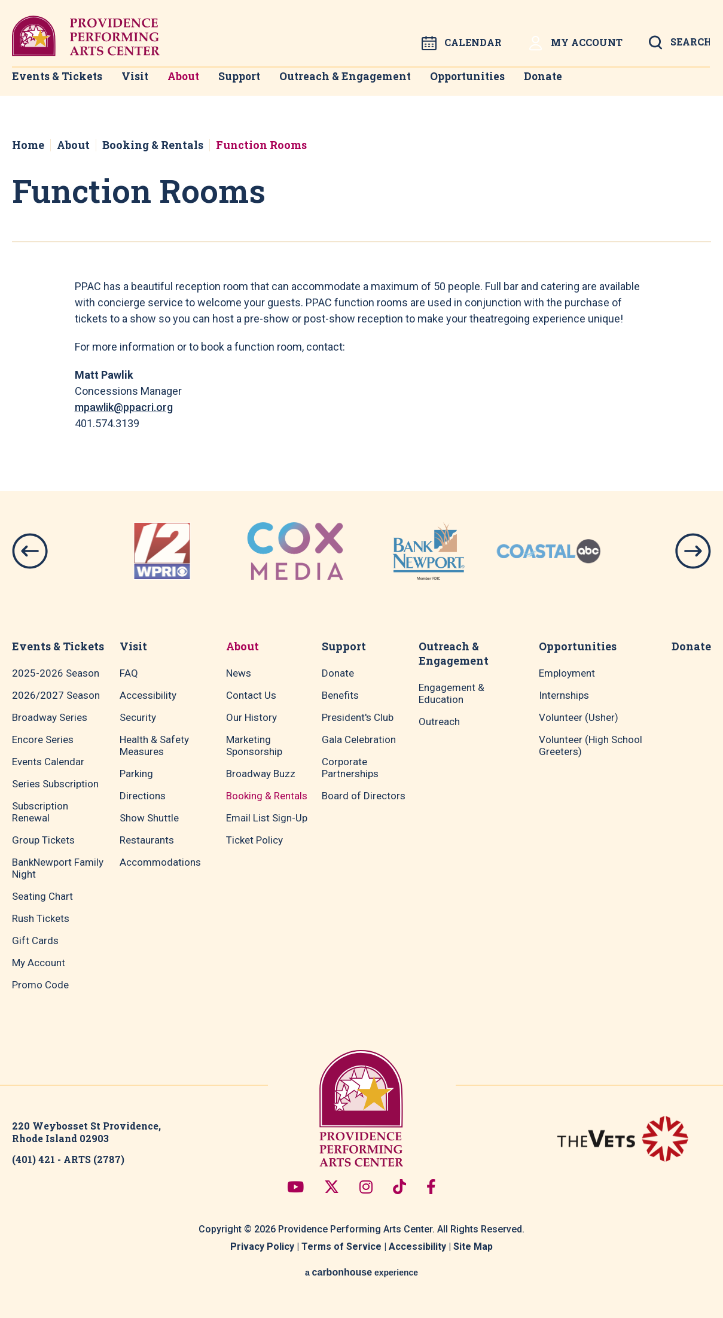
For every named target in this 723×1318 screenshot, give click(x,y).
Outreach (439, 722)
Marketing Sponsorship (254, 745)
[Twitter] (331, 1186)
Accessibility (148, 695)
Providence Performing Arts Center (86, 36)
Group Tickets (43, 840)
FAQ (129, 673)
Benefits (340, 695)
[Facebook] (431, 1186)
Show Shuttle (149, 818)
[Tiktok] (399, 1186)
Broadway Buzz (260, 774)
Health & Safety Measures (154, 745)
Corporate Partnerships (350, 768)
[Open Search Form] (679, 46)
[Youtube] (295, 1186)
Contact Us (251, 695)
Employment (567, 673)
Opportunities (489, 84)
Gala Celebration (359, 739)
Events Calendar (48, 762)
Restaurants (147, 840)
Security (138, 717)
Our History (251, 717)
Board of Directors (363, 796)
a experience (361, 1272)
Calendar (462, 43)
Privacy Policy (262, 1246)
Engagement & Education (451, 693)
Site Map (473, 1246)
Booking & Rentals (152, 145)
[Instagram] (366, 1186)
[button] (30, 551)
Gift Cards (35, 940)
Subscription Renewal (40, 812)
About (193, 84)
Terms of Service (341, 1246)
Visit (136, 84)
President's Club (357, 717)
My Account (575, 43)
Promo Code (40, 985)
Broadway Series (49, 717)
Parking (136, 774)
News (238, 673)
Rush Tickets (40, 918)
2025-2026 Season (55, 673)
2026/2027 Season (56, 695)
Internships (564, 695)
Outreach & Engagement (366, 84)
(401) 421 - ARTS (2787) (68, 1159)
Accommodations (160, 862)
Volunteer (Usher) (578, 717)
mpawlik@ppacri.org (124, 407)
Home (28, 145)
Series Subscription (55, 784)
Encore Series (43, 739)
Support (257, 84)
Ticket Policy (254, 840)
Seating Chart (42, 896)
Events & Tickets (53, 84)
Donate (571, 84)
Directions (143, 796)
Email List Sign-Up (266, 818)
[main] (361, 299)
